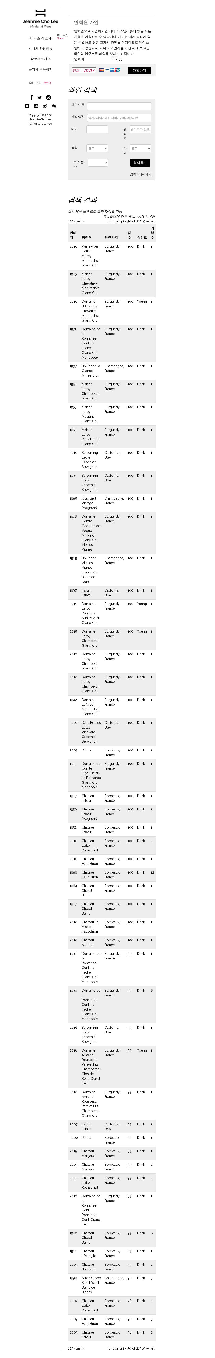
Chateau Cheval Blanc (88, 890)
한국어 (60, 38)
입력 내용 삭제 (140, 174)
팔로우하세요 (40, 59)
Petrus (86, 750)
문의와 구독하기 (40, 69)
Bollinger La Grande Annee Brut (91, 370)
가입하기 (139, 70)
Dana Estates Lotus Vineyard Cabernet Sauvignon (91, 732)
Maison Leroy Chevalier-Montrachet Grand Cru (90, 283)
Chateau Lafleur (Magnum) (89, 814)
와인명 (87, 237)
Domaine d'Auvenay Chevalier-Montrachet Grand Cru (90, 311)
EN (58, 35)
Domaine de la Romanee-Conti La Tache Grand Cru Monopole (91, 343)
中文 (65, 35)
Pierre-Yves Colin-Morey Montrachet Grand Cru (90, 256)
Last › (79, 221)
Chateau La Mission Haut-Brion (90, 926)
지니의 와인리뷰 (40, 48)
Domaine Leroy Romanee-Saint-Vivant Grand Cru (90, 613)
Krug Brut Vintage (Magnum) (89, 503)
